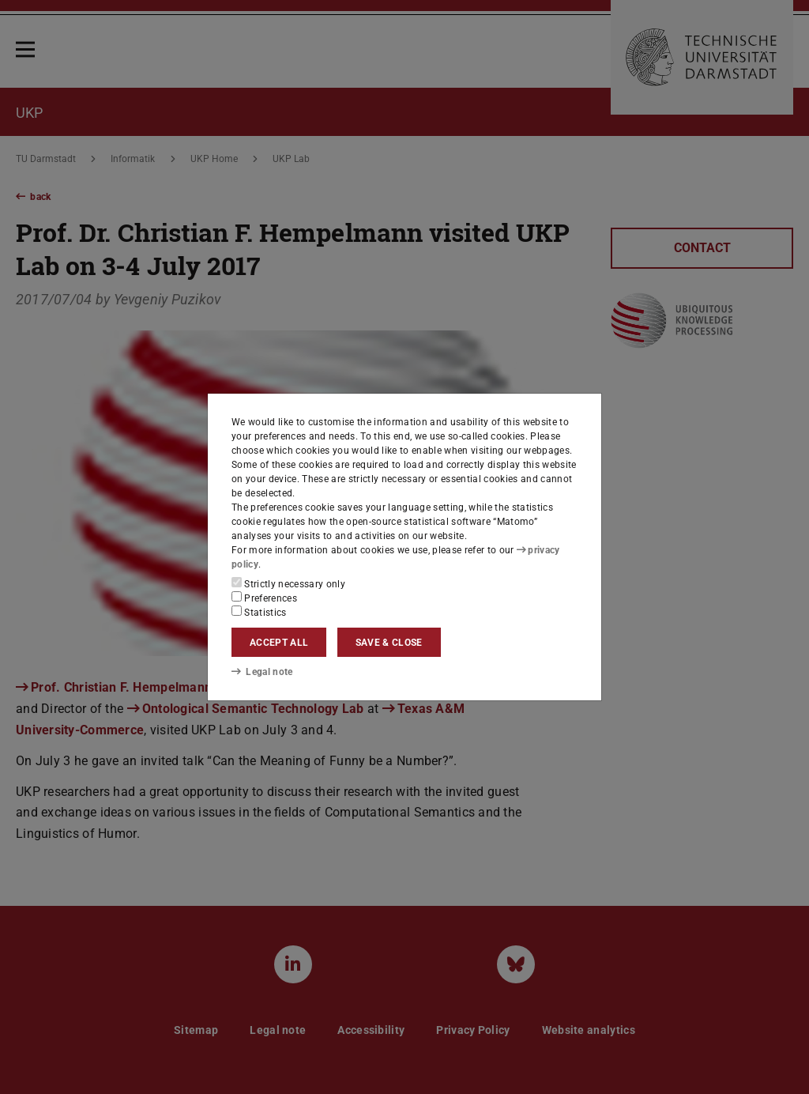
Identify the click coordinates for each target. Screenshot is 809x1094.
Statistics (259, 611)
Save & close (389, 642)
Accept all (279, 642)
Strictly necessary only (288, 583)
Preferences (264, 597)
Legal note (262, 671)
